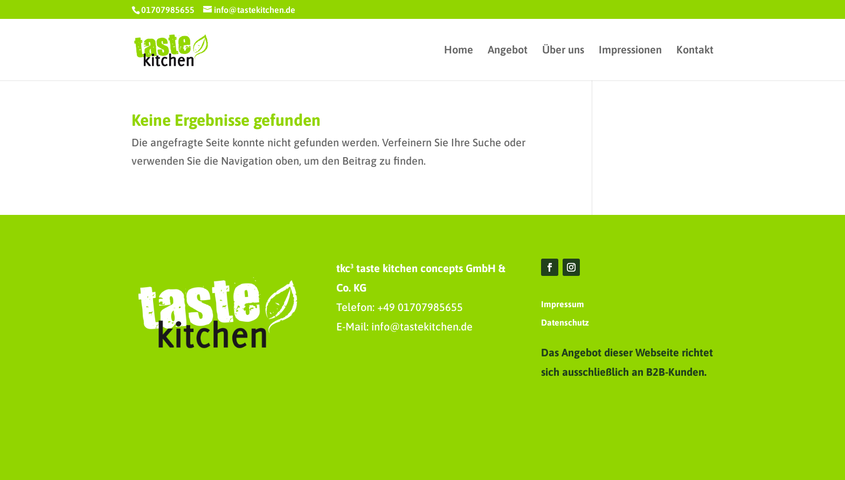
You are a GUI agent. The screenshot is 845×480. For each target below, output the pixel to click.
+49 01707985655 (420, 307)
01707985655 (168, 10)
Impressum (562, 304)
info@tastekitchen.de (422, 326)
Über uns (563, 51)
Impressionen (630, 51)
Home (458, 51)
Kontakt (695, 51)
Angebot (508, 51)
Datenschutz (565, 322)
